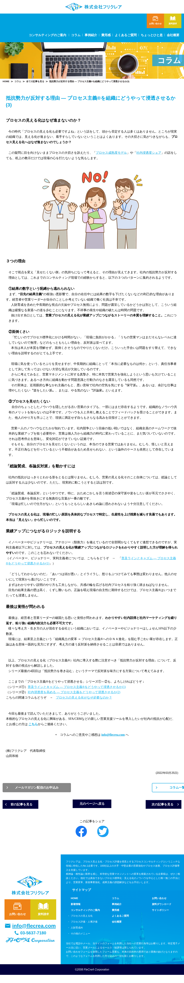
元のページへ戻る (92, 810)
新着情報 (75, 912)
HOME (6, 81)
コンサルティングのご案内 (85, 918)
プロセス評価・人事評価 (84, 930)
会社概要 (173, 35)
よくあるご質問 (126, 35)
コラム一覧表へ (138, 788)
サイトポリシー (160, 918)
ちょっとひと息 (152, 35)
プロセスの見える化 (82, 924)
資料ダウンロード (161, 912)
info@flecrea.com (34, 934)
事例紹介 (91, 35)
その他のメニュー (80, 941)
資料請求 (43, 917)
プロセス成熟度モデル (111, 152)
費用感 (106, 35)
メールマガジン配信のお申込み (46, 788)
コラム (75, 35)
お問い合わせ (17, 917)
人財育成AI (77, 935)
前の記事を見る (27, 807)
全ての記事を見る (35, 81)
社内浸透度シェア (148, 152)
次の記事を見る (156, 807)
